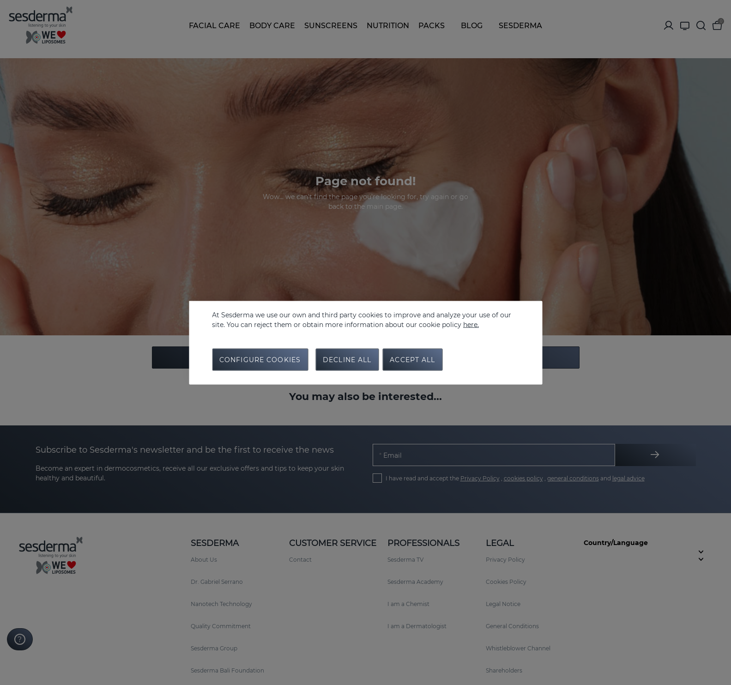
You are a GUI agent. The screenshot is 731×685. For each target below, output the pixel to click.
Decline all (347, 359)
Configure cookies (260, 359)
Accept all (412, 359)
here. (471, 324)
